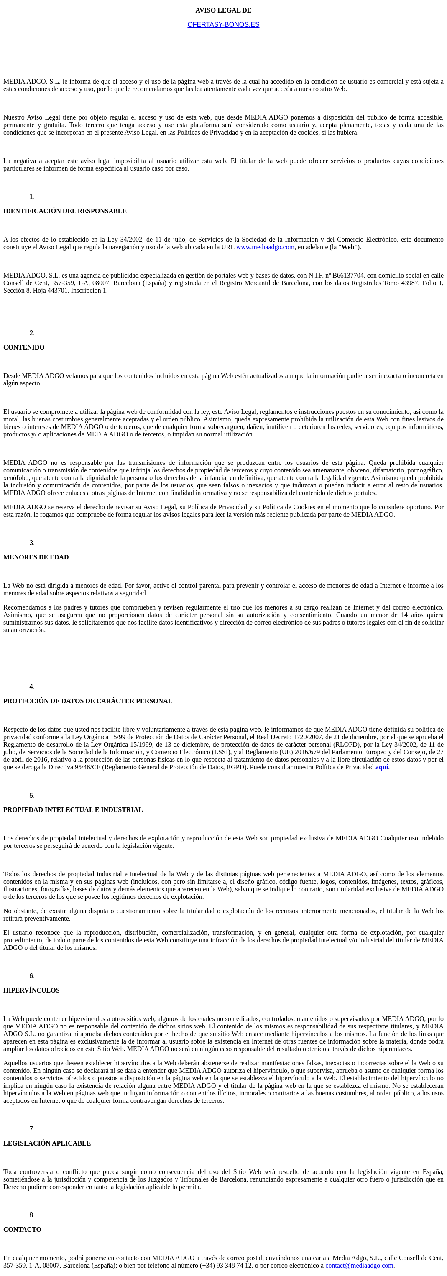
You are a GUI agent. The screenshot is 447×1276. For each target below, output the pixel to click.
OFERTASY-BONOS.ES (223, 24)
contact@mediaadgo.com (359, 1265)
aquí (381, 767)
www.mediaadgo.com (265, 246)
